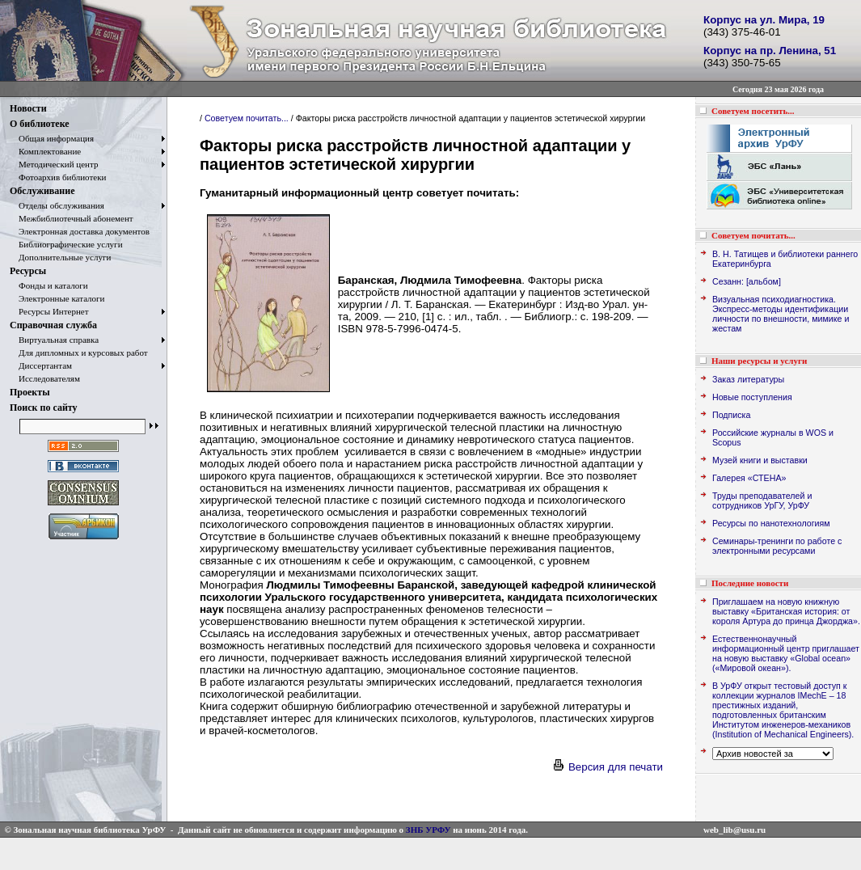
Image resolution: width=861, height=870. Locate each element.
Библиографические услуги (66, 244)
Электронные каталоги (57, 298)
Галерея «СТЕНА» (749, 478)
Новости (28, 108)
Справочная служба (53, 325)
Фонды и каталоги (49, 285)
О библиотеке (40, 123)
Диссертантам (41, 365)
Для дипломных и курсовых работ (79, 352)
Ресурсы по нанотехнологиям (771, 523)
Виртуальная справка (54, 339)
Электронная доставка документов (80, 231)
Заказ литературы (748, 379)
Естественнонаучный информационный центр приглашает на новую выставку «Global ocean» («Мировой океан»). (785, 653)
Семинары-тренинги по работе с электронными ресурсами (777, 545)
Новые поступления (752, 397)
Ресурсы (28, 271)
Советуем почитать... (247, 118)
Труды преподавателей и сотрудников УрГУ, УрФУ (762, 500)
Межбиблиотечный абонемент (71, 218)
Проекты (30, 392)
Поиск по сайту (44, 407)
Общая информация (52, 138)
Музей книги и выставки (760, 460)
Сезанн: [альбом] (746, 281)
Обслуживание (42, 190)
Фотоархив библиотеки (58, 177)
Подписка (731, 415)
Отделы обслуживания (57, 205)
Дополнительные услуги (60, 257)
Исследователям (45, 378)
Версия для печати (607, 767)
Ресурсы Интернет (49, 311)
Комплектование (45, 151)
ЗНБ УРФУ (428, 829)
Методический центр (54, 164)
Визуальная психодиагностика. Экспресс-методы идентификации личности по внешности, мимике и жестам (780, 313)
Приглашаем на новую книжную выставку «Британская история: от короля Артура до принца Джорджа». (786, 611)
